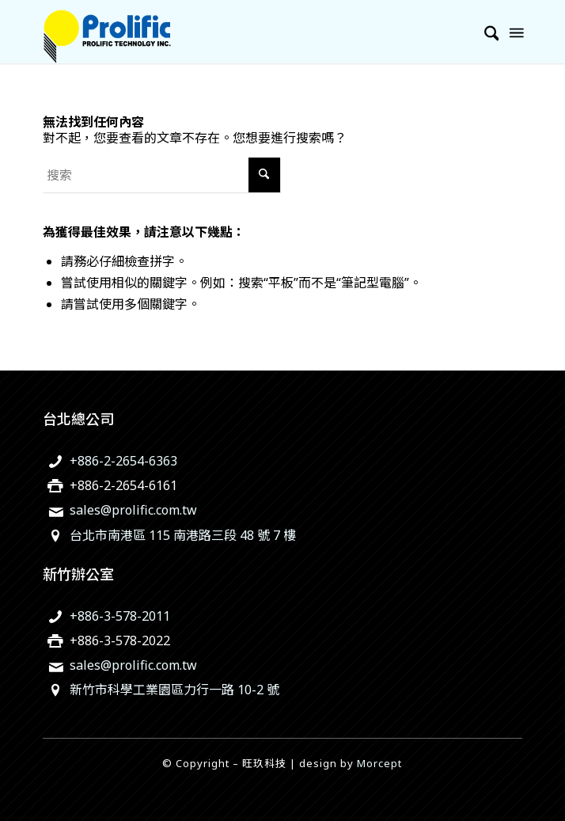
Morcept (379, 763)
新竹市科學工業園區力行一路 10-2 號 (174, 689)
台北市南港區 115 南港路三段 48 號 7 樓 (183, 535)
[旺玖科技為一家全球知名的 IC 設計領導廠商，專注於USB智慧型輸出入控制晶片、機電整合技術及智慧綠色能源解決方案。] (235, 31)
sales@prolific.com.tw (133, 510)
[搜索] (483, 31)
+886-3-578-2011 (120, 616)
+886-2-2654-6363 (123, 460)
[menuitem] (483, 31)
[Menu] (515, 32)
